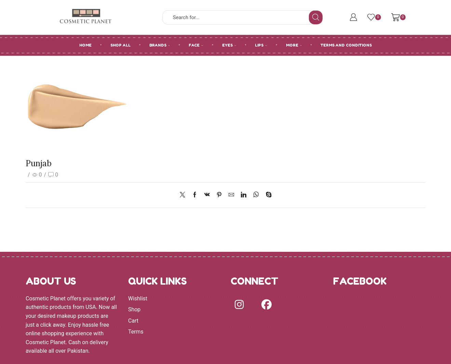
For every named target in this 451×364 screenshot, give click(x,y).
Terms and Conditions (346, 45)
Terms (136, 331)
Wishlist (137, 298)
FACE (196, 45)
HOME (85, 45)
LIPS (261, 45)
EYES (229, 45)
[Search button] (316, 17)
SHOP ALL (120, 45)
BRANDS (159, 45)
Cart (133, 320)
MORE (294, 45)
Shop (134, 309)
